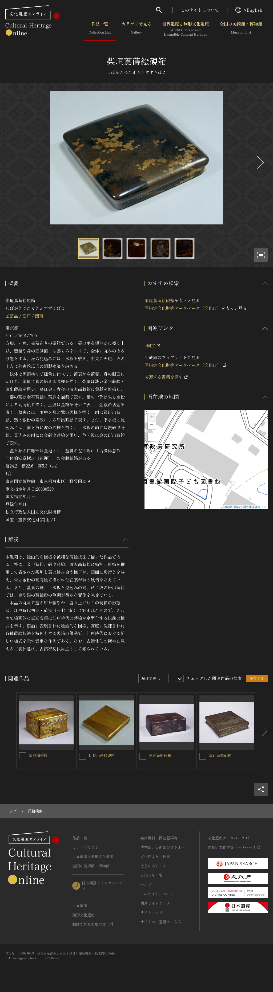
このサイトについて (200, 10)
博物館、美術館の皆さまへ (162, 847)
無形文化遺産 (83, 914)
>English (248, 10)
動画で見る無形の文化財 (92, 924)
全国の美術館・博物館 (241, 29)
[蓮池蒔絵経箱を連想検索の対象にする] (142, 756)
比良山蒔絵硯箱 (102, 755)
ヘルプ (145, 884)
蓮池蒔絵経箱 (160, 755)
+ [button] (152, 417)
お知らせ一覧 (151, 875)
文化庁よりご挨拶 (155, 856)
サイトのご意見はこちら (160, 921)
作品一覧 (100, 29)
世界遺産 (79, 905)
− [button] (152, 425)
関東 (39, 316)
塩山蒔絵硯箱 (220, 755)
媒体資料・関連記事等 (159, 838)
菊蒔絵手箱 (38, 755)
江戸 (26, 316)
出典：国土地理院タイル (250, 507)
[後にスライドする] (260, 162)
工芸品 (11, 316)
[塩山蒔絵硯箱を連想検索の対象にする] (202, 756)
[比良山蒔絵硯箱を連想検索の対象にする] (82, 756)
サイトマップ (151, 912)
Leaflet (227, 507)
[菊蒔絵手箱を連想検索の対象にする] (22, 755)
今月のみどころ (153, 865)
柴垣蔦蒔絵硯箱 (159, 300)
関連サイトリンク (155, 903)
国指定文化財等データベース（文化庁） (182, 308)
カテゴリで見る (136, 29)
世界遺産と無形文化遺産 (185, 29)
